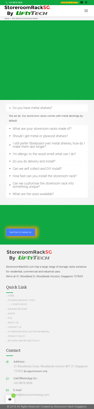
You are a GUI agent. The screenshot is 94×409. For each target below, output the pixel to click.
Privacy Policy (16, 336)
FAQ (10, 318)
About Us (13, 322)
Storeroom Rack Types (21, 300)
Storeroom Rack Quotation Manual (29, 332)
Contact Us (14, 327)
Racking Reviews (17, 309)
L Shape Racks (19, 304)
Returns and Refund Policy (24, 341)
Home (7, 19)
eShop (11, 313)
